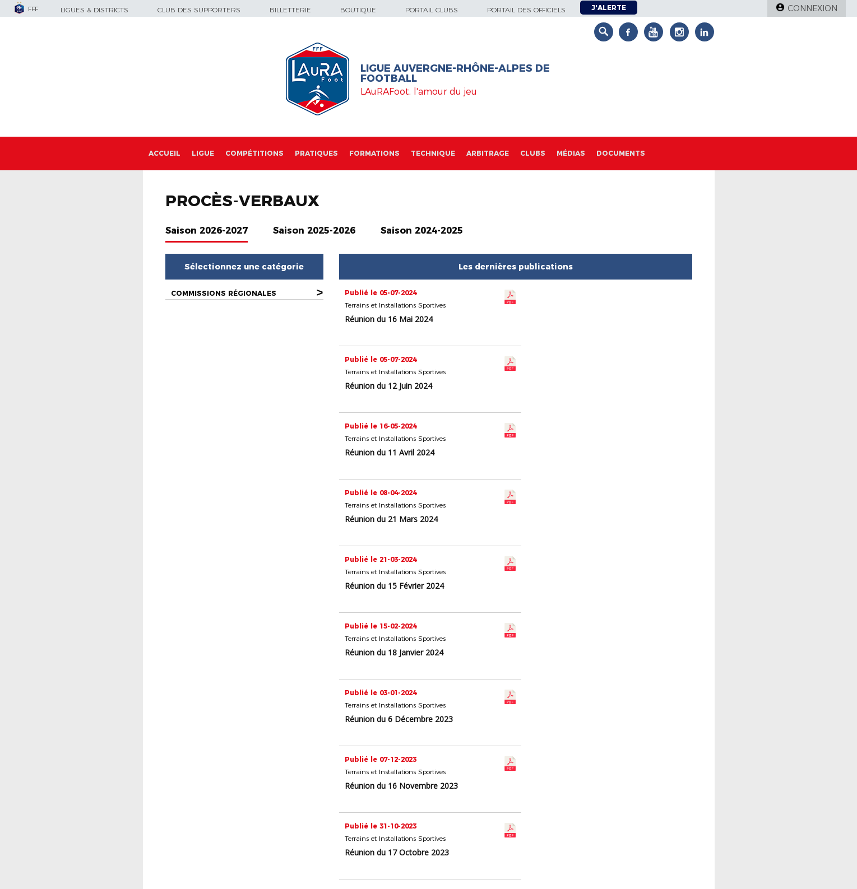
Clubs (532, 153)
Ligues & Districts (94, 10)
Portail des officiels (526, 10)
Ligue (203, 153)
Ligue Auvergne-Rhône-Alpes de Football (455, 73)
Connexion (812, 8)
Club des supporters (198, 10)
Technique (433, 153)
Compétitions (254, 153)
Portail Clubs (431, 10)
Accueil (164, 153)
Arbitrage (487, 153)
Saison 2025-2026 (314, 230)
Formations (374, 153)
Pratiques (316, 153)
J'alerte (608, 7)
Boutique (358, 10)
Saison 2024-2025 (422, 230)
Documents (620, 153)
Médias (571, 153)
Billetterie (290, 10)
